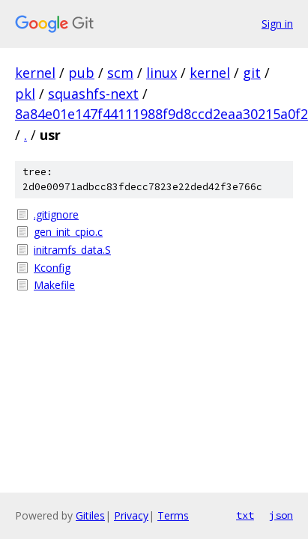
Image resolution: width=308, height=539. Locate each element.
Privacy (131, 515)
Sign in (277, 23)
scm (120, 73)
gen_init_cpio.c (68, 232)
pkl (25, 94)
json (281, 515)
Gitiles (90, 515)
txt (245, 515)
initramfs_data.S (72, 250)
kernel (35, 73)
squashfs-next (93, 94)
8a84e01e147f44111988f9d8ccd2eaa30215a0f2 (161, 114)
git (252, 73)
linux (161, 73)
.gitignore (56, 214)
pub (81, 73)
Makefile (54, 285)
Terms (173, 515)
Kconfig (52, 268)
